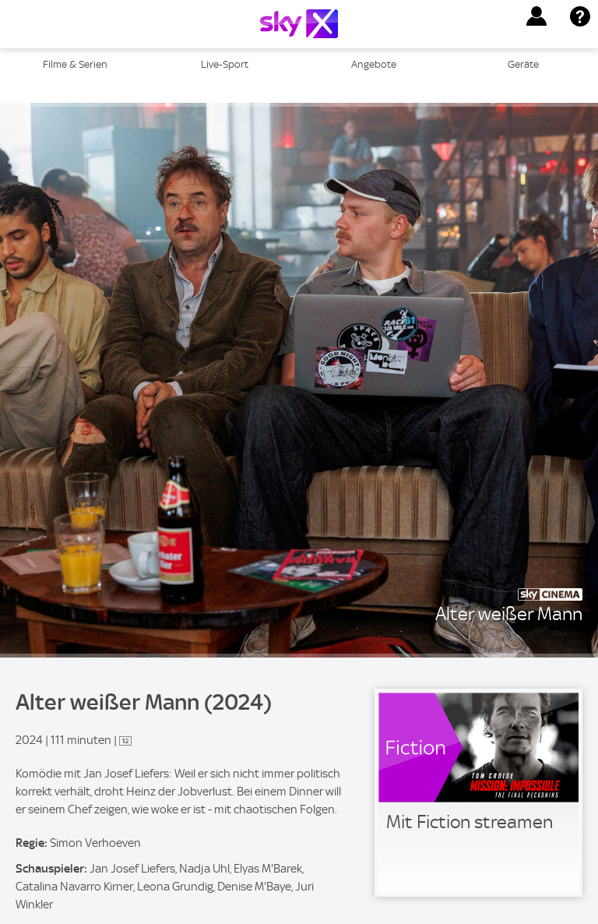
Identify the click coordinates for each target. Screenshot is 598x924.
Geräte (523, 64)
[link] (478, 793)
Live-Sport (224, 64)
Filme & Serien (75, 64)
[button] (536, 16)
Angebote (373, 64)
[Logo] (299, 23)
